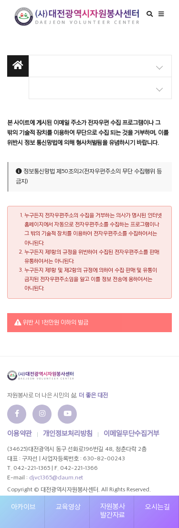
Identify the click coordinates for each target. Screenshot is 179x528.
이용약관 (19, 433)
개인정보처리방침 (68, 433)
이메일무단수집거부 (131, 433)
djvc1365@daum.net (56, 478)
